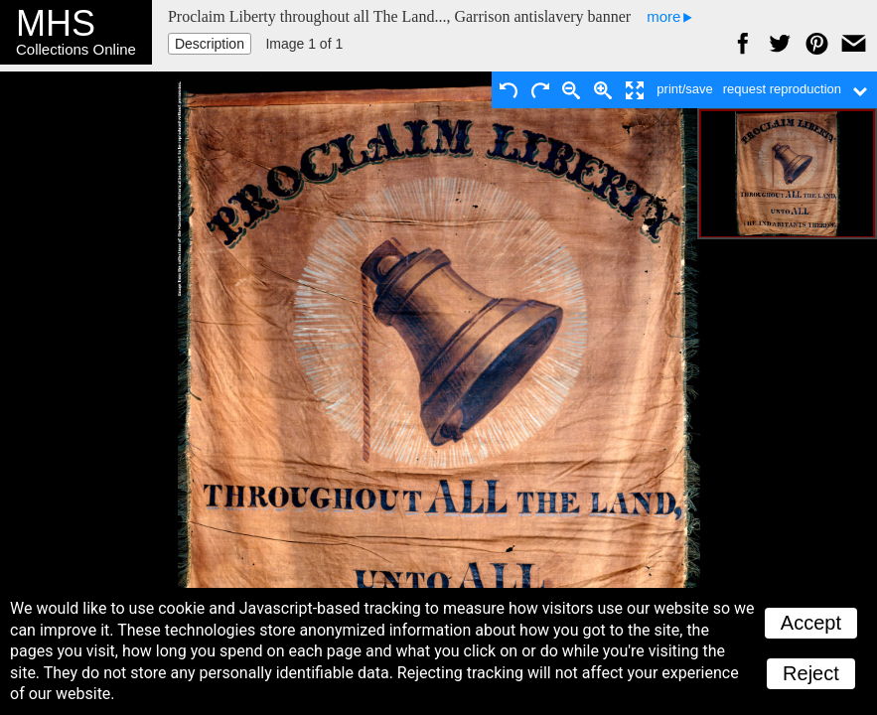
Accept (811, 623)
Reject (811, 673)
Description (209, 44)
